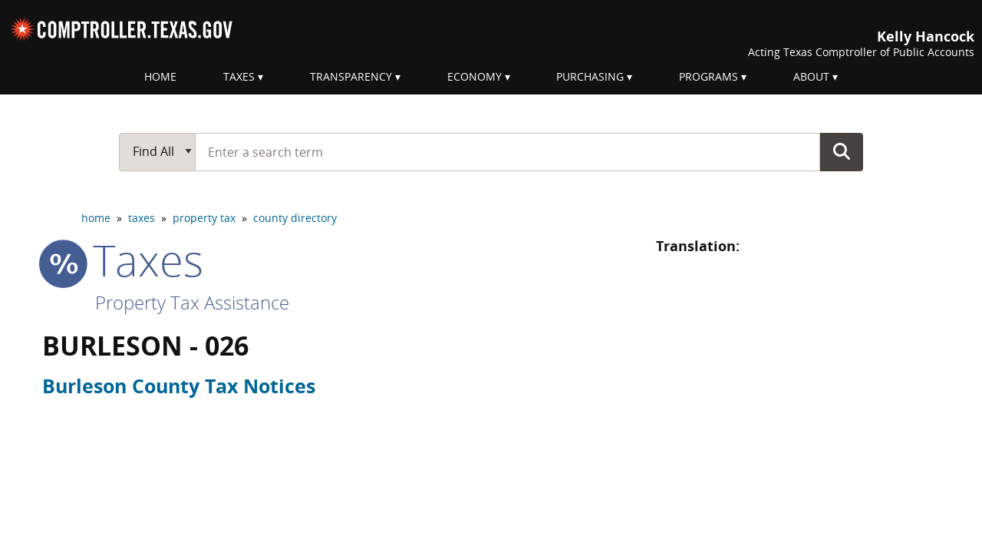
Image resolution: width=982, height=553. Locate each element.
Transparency (351, 76)
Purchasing (590, 76)
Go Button (841, 151)
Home (160, 76)
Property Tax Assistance (192, 302)
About (811, 76)
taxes (141, 217)
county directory (295, 217)
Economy (474, 76)
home (95, 217)
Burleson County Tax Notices (178, 386)
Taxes (239, 76)
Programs (708, 76)
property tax (204, 217)
